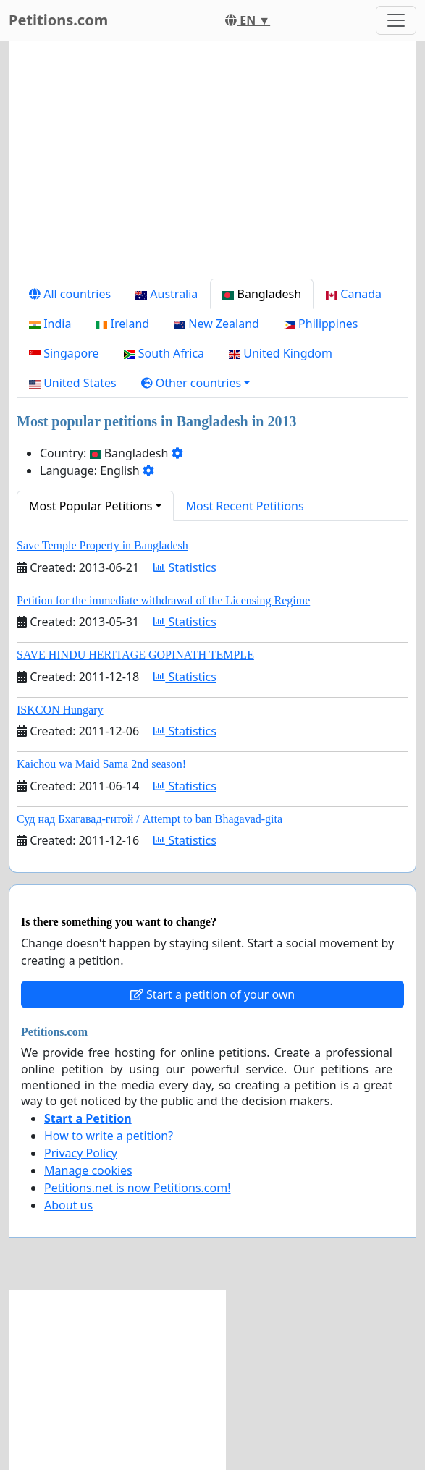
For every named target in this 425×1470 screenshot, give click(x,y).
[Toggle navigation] (396, 20)
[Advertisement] (212, 165)
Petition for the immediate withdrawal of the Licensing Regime (163, 600)
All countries (70, 294)
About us (68, 1205)
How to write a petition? (108, 1136)
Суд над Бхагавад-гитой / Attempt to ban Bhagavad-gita (149, 819)
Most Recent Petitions (245, 506)
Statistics (184, 567)
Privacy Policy (80, 1153)
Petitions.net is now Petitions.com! (137, 1188)
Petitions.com (58, 20)
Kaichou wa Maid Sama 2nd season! (101, 764)
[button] (196, 383)
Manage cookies (88, 1170)
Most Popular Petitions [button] (91, 506)
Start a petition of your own (212, 994)
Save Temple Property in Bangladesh (102, 545)
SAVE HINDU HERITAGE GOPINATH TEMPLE (135, 655)
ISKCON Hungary (60, 710)
